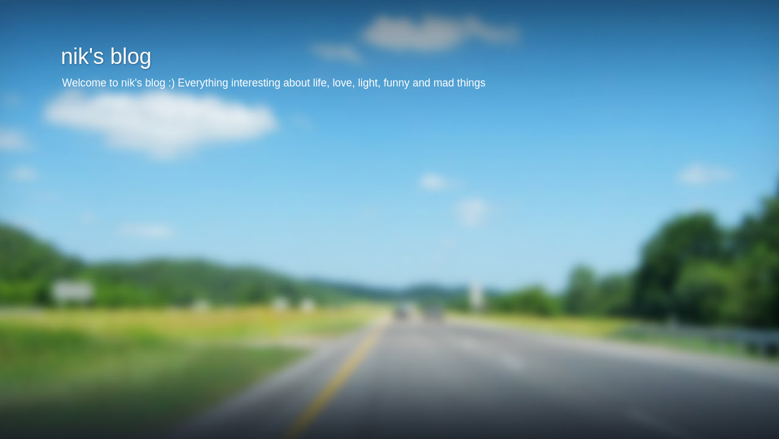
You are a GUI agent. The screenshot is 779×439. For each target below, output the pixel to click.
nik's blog (106, 56)
